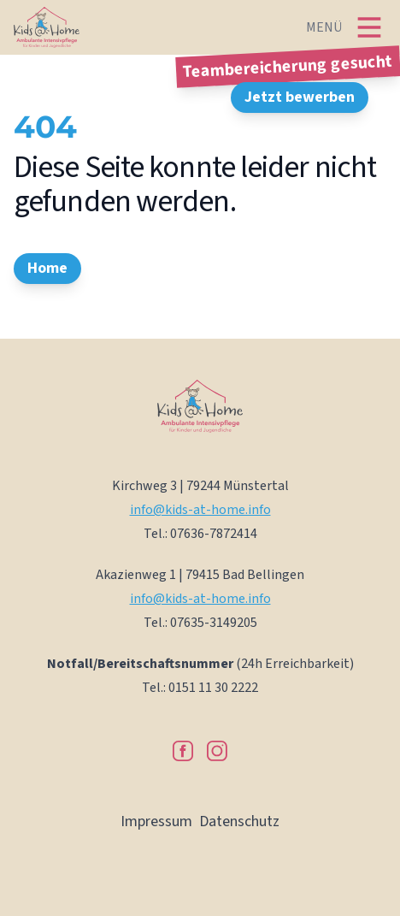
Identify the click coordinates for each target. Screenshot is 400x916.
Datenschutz (239, 821)
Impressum (156, 821)
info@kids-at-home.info (200, 509)
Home (47, 268)
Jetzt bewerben (299, 97)
